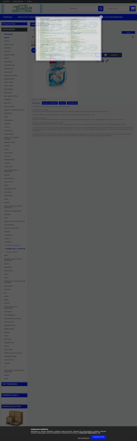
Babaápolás (8, 62)
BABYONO (8, 93)
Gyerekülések (9, 178)
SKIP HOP (7, 339)
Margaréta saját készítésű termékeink (13, 259)
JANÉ (6, 199)
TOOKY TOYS (9, 360)
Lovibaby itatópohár (11, 252)
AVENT (6, 58)
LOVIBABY (8, 242)
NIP (5, 293)
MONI (6, 274)
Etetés (6, 149)
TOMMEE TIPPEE (10, 356)
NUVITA (6, 303)
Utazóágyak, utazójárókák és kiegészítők (14, 371)
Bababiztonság (9, 65)
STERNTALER (9, 343)
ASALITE (7, 51)
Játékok (7, 202)
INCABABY (8, 192)
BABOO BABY (9, 79)
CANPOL (7, 124)
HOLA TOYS (8, 182)
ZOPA (6, 379)
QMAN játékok (9, 329)
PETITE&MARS (9, 315)
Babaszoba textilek (11, 75)
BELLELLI (7, 103)
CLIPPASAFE (8, 134)
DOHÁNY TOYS (9, 142)
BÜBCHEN (8, 113)
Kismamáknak (9, 225)
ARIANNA (7, 48)
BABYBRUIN (8, 89)
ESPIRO (7, 146)
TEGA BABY (8, 349)
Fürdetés (7, 163)
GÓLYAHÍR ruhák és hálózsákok (11, 170)
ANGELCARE (9, 44)
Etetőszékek (8, 153)
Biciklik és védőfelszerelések (14, 110)
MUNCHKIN (8, 286)
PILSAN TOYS (9, 322)
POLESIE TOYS (9, 325)
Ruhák (6, 336)
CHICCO (7, 127)
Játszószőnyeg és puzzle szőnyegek (13, 206)
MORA (6, 277)
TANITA (6, 346)
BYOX (6, 117)
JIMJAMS (7, 214)
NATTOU (7, 289)
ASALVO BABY (9, 55)
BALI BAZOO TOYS (11, 96)
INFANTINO (8, 196)
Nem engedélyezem (83, 438)
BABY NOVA (8, 86)
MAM (6, 255)
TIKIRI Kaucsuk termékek (13, 353)
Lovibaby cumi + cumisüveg (15, 249)
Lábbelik (7, 232)
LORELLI (7, 238)
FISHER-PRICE (9, 160)
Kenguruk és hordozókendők (14, 221)
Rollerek (7, 332)
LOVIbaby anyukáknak (12, 245)
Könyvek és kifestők (11, 228)
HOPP (6, 185)
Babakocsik (8, 72)
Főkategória (34, 30)
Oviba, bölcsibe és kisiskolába (10, 307)
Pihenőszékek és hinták (12, 318)
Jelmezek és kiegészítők (12, 211)
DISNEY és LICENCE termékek (11, 138)
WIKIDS (6, 375)
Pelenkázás (8, 312)
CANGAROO (8, 120)
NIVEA (6, 296)
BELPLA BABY (9, 106)
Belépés (6, 1)
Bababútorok (8, 68)
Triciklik (7, 363)
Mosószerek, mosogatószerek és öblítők (14, 281)
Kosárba (114, 55)
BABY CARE (8, 82)
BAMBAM (7, 99)
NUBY (6, 300)
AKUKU (6, 41)
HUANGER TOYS (10, 189)
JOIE (5, 218)
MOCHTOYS (8, 271)
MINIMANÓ (8, 267)
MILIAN (6, 264)
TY (5, 367)
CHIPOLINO (8, 130)
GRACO (7, 175)
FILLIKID (7, 156)
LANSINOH (8, 235)
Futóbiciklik (8, 166)
